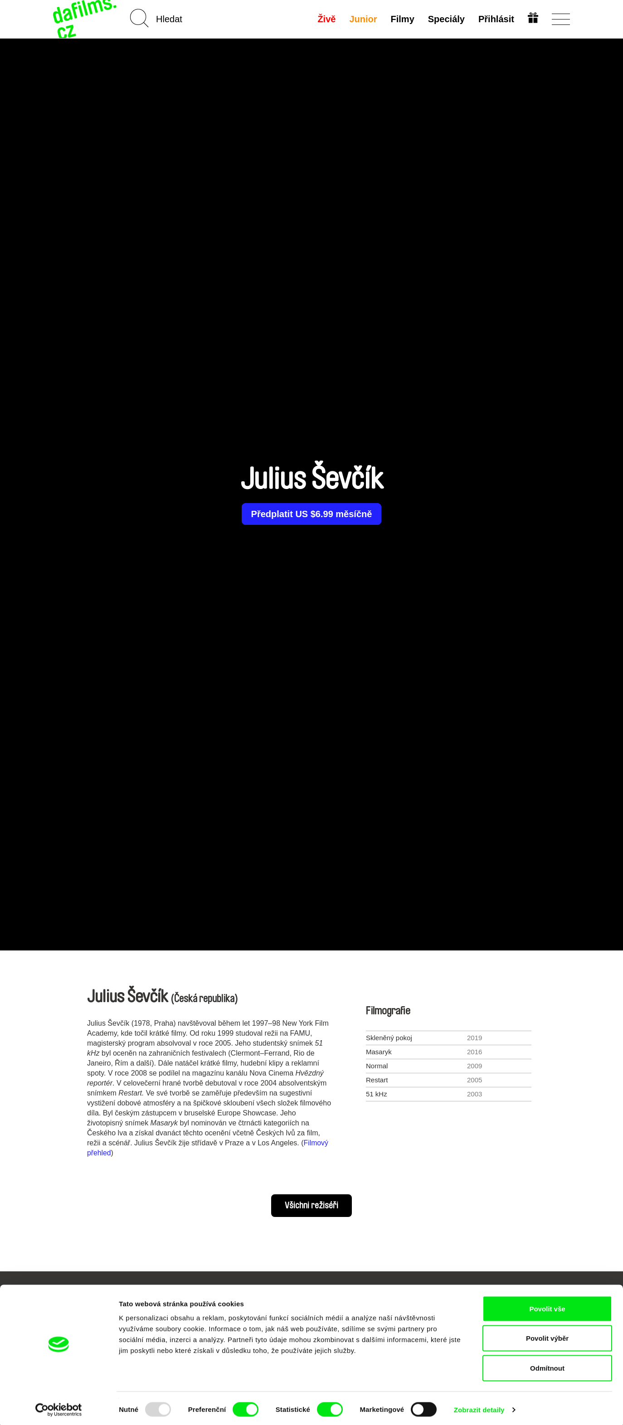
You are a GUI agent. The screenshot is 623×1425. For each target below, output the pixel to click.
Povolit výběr (547, 1336)
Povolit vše (547, 1306)
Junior (362, 19)
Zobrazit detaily (479, 1407)
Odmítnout (547, 1365)
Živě (326, 19)
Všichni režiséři (311, 1205)
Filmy (402, 19)
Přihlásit (495, 19)
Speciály (445, 19)
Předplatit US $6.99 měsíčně (311, 514)
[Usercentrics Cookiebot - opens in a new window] (58, 1407)
